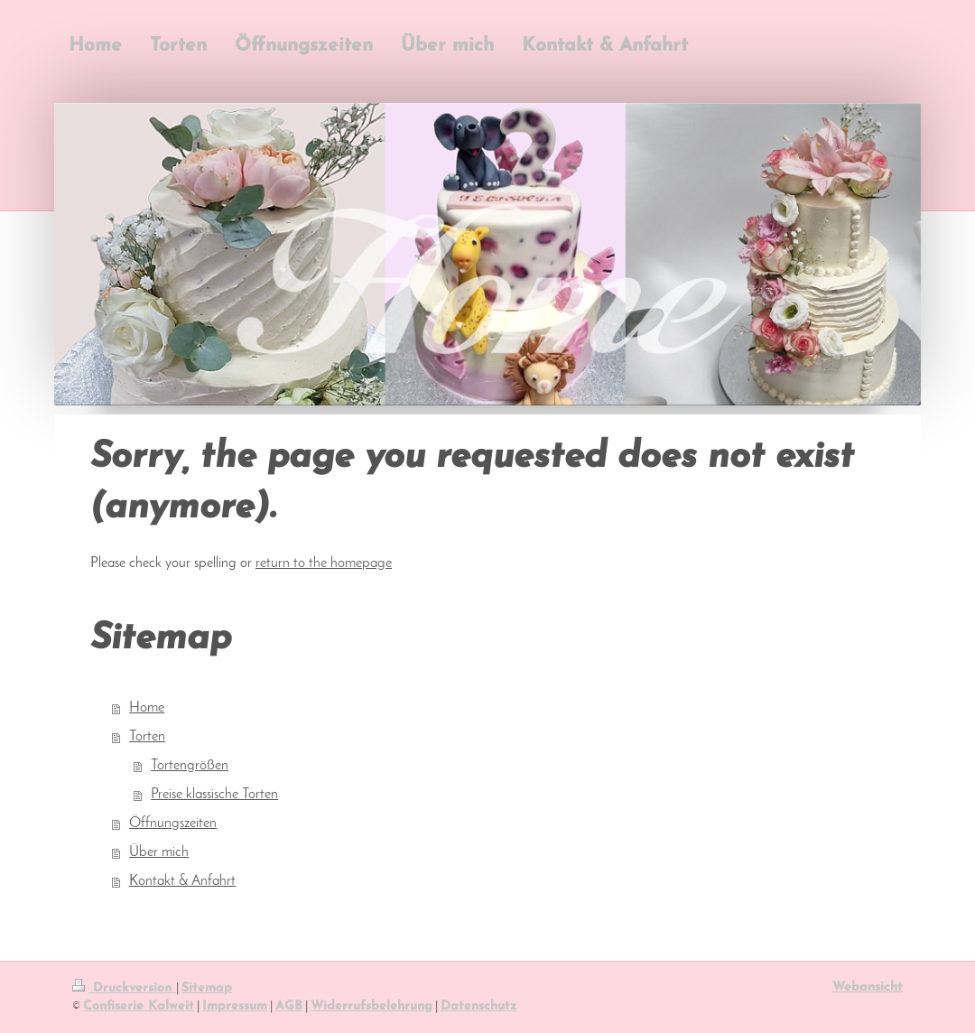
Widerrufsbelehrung (371, 1006)
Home (146, 708)
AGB (288, 1006)
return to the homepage (323, 563)
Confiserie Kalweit (138, 1006)
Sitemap (206, 988)
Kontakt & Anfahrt (182, 881)
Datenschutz (478, 1006)
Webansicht (867, 987)
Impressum (234, 1006)
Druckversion (124, 988)
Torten (147, 737)
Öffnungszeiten (173, 823)
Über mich (159, 852)
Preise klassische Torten (214, 794)
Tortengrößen (189, 765)
